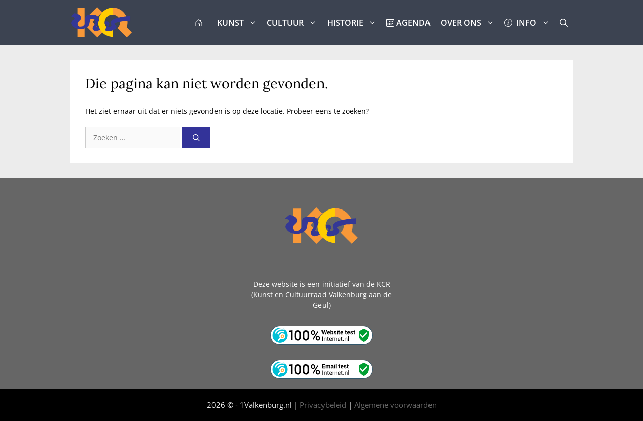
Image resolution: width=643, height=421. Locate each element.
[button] (564, 22)
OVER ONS (470, 22)
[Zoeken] (196, 137)
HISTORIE (354, 22)
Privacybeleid (323, 405)
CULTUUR (294, 22)
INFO (529, 22)
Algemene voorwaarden (395, 405)
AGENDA (408, 22)
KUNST (239, 22)
